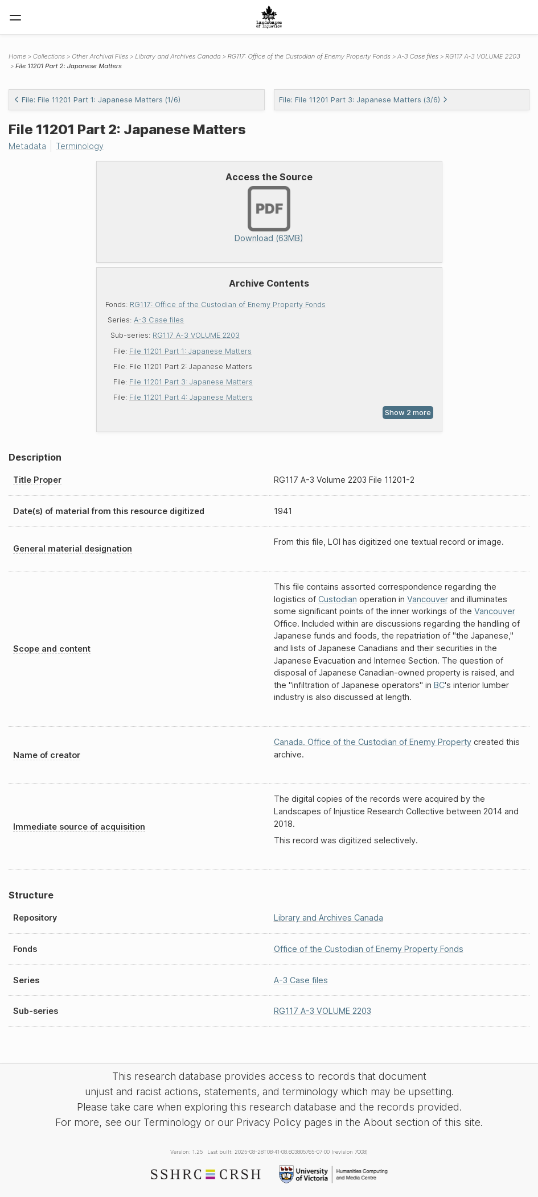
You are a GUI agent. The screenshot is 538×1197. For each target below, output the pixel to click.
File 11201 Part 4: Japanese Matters (191, 397)
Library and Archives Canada (177, 56)
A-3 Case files (159, 320)
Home (17, 56)
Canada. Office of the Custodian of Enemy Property (372, 742)
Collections (49, 56)
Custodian (337, 599)
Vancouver (427, 599)
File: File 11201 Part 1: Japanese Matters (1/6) (97, 100)
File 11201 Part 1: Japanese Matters (190, 351)
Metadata (27, 146)
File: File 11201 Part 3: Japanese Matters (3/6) (363, 100)
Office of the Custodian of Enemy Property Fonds (368, 949)
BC (439, 685)
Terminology (80, 146)
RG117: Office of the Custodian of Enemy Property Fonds (228, 304)
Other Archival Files (100, 56)
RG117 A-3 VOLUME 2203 (196, 335)
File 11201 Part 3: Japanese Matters (191, 382)
